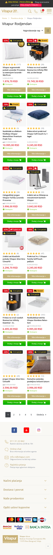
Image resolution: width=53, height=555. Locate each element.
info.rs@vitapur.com (17, 457)
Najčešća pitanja (15, 464)
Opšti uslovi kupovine (16, 507)
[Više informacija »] (14, 89)
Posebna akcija (17, 18)
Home (4, 18)
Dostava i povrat (13, 489)
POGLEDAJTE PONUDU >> (30, 5)
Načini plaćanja (12, 480)
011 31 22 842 (14, 441)
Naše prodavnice (13, 498)
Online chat (13, 449)
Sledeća (40, 414)
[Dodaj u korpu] (14, 96)
